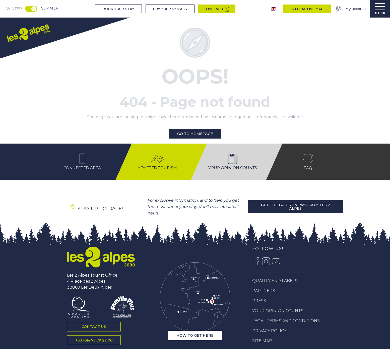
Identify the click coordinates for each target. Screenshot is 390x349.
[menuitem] (28, 32)
